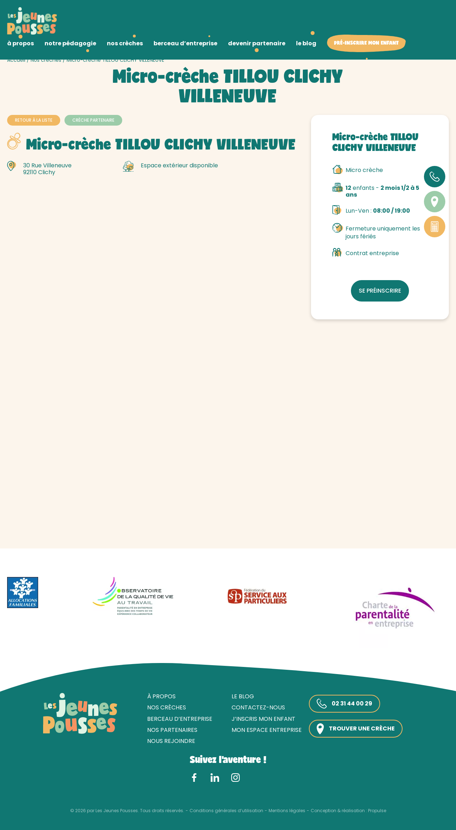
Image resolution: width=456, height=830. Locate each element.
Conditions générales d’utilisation (226, 810)
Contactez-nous (258, 707)
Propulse (377, 810)
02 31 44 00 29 (344, 704)
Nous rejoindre (171, 741)
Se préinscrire (380, 291)
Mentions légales (287, 810)
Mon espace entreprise (267, 730)
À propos (161, 696)
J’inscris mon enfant (263, 718)
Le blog (243, 696)
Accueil (16, 60)
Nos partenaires (172, 730)
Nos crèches (46, 60)
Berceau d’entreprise (179, 718)
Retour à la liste (33, 120)
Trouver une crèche (356, 728)
